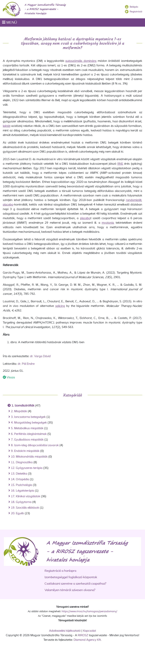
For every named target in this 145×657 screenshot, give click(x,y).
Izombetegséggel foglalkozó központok (71, 577)
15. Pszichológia (21, 485)
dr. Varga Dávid (40, 356)
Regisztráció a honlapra (60, 570)
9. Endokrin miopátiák (25, 451)
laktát (6, 126)
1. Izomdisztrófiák (23, 405)
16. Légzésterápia (22, 490)
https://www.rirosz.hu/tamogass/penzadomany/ (89, 611)
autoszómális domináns (80, 61)
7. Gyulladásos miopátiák (27, 439)
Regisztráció (136, 11)
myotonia (108, 222)
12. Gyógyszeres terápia (26, 468)
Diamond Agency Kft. (88, 639)
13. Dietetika (19, 473)
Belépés (134, 7)
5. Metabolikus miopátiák (27, 428)
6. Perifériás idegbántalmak (29, 434)
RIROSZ (83, 635)
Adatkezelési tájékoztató (65, 630)
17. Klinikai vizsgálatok (25, 496)
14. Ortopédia (20, 479)
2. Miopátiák (19, 411)
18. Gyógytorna (21, 502)
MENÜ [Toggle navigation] (9, 22)
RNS (120, 163)
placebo (8, 204)
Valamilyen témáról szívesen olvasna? (70, 590)
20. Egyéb (17, 513)
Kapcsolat (89, 630)
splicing (60, 306)
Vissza (9, 377)
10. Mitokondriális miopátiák (29, 456)
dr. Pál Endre (26, 363)
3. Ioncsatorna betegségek (28, 417)
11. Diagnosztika (22, 462)
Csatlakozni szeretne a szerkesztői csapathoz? (75, 583)
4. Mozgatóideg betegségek (29, 422)
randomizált (133, 200)
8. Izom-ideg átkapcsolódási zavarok (35, 445)
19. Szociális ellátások (25, 507)
